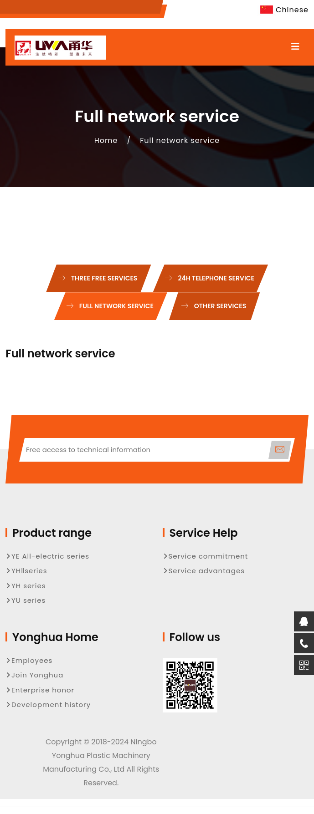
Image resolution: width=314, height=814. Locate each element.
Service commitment (205, 556)
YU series (25, 600)
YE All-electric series (47, 556)
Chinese (283, 10)
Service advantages (204, 570)
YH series (25, 585)
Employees (28, 660)
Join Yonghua (34, 675)
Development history (48, 704)
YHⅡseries (26, 570)
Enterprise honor (39, 690)
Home (106, 140)
